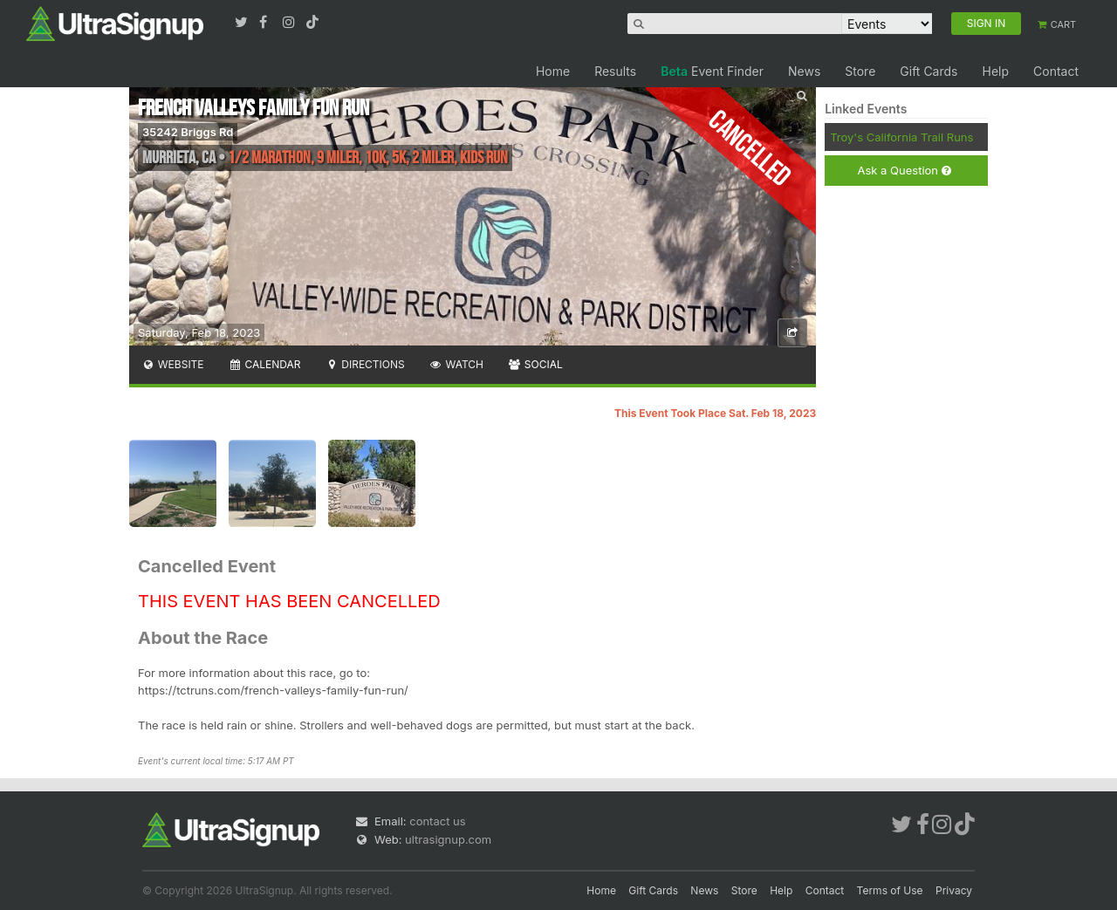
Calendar (265, 364)
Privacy (953, 890)
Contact (1056, 71)
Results (615, 71)
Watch (456, 364)
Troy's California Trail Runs (901, 137)
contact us (437, 821)
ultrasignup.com (448, 839)
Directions (364, 364)
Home (553, 71)
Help (995, 71)
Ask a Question (903, 170)
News (804, 71)
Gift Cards (928, 71)
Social (535, 364)
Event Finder (712, 71)
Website (172, 364)
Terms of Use (890, 890)
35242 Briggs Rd (187, 132)
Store (860, 71)
